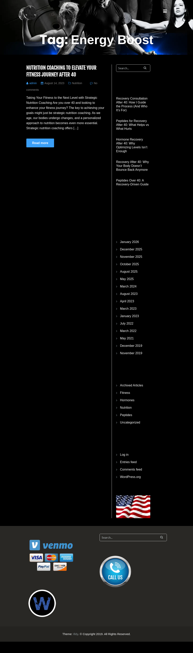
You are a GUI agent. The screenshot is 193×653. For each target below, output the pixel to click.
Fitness (125, 392)
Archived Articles (131, 385)
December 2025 (131, 249)
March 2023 (128, 308)
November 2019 (131, 353)
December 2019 (131, 345)
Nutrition (77, 83)
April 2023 (127, 301)
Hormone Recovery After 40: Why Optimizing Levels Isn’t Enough (131, 145)
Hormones (127, 400)
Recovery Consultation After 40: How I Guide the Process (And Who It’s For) (132, 104)
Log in (124, 454)
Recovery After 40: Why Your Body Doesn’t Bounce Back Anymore (132, 165)
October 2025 (129, 264)
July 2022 (126, 323)
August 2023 (129, 293)
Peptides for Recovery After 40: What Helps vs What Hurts (132, 124)
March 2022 (128, 331)
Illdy (75, 634)
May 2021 (127, 338)
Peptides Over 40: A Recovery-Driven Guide (132, 182)
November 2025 (131, 256)
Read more (40, 143)
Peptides (126, 415)
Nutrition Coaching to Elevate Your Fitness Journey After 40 (61, 71)
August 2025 (129, 271)
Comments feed (131, 469)
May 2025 (127, 279)
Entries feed (128, 462)
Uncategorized (130, 422)
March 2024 (128, 286)
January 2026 (129, 242)
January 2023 (129, 316)
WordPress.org (130, 477)
